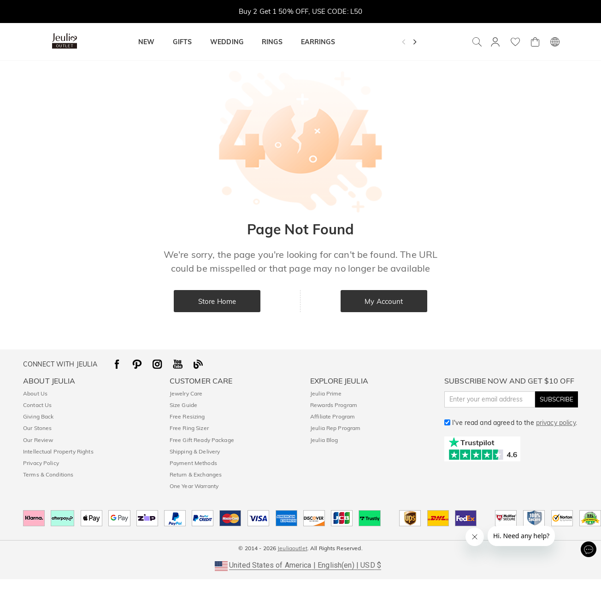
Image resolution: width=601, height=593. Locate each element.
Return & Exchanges (196, 474)
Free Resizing (187, 416)
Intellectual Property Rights (58, 451)
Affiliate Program (332, 416)
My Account (384, 301)
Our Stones (37, 427)
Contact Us (37, 404)
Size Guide (183, 404)
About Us (35, 393)
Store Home (217, 301)
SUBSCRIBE (556, 399)
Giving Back (38, 416)
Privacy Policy (41, 462)
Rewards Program (333, 404)
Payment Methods (193, 462)
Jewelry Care (186, 393)
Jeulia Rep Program (335, 427)
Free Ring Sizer (189, 427)
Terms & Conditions (48, 474)
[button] (300, 565)
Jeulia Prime (326, 393)
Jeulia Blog (324, 439)
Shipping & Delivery (195, 451)
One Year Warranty (194, 486)
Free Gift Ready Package (202, 439)
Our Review (38, 439)
